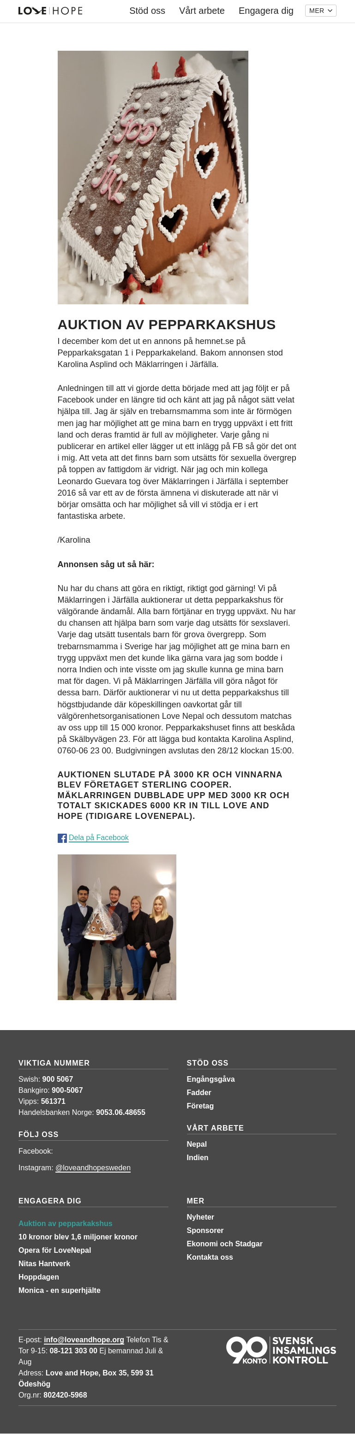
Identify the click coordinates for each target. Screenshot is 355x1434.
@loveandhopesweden (93, 1168)
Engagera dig (50, 1201)
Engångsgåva (211, 1079)
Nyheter (201, 1217)
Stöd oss (208, 1063)
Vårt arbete (215, 1128)
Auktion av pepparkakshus (65, 1223)
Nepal (197, 1144)
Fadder (199, 1092)
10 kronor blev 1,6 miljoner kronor (78, 1237)
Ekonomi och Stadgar (225, 1244)
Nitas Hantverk (44, 1264)
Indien (198, 1157)
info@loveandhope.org (84, 1340)
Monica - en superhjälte (59, 1290)
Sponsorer (205, 1230)
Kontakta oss (210, 1257)
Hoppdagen (38, 1277)
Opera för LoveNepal (54, 1250)
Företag (200, 1106)
